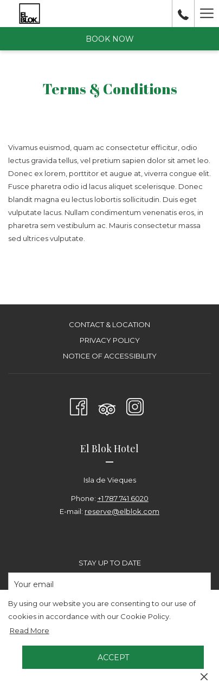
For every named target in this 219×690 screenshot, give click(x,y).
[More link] (206, 13)
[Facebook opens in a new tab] (78, 404)
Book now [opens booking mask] (110, 39)
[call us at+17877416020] (183, 13)
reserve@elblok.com (122, 511)
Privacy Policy (110, 340)
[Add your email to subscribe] (109, 584)
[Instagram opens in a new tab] (135, 404)
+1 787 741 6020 (123, 498)
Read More (30, 631)
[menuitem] (109, 326)
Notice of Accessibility (110, 355)
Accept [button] (113, 657)
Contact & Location (109, 324)
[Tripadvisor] (106, 404)
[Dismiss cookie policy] (204, 676)
